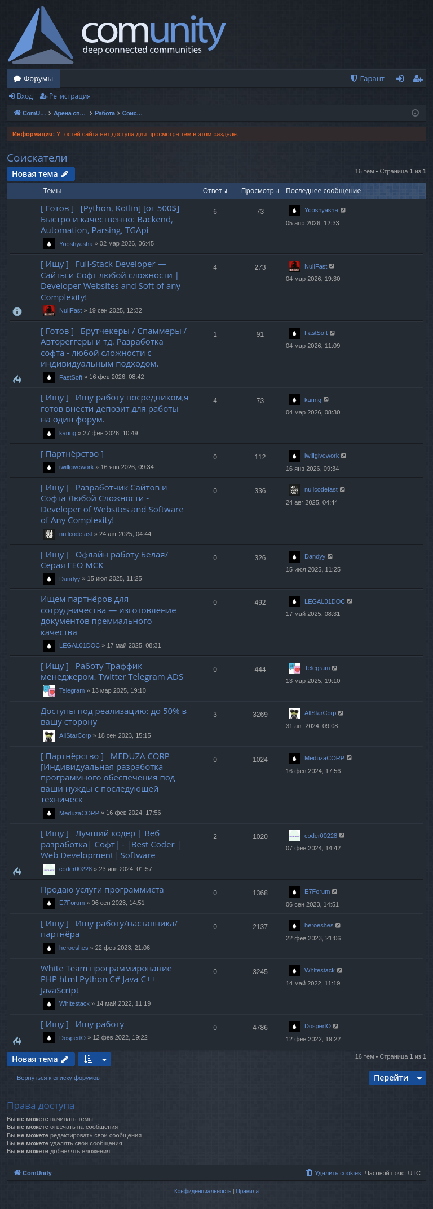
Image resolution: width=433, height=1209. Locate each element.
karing (67, 433)
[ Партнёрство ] (74, 453)
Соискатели (37, 157)
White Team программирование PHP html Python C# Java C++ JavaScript (106, 979)
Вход (25, 96)
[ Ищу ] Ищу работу (82, 1023)
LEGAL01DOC (79, 645)
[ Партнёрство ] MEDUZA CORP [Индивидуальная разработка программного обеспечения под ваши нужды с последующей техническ (108, 777)
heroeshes (73, 947)
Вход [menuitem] (402, 80)
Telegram (72, 690)
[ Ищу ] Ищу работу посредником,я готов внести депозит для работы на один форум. (115, 408)
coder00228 (75, 869)
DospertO (72, 1037)
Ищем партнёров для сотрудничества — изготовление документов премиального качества (108, 615)
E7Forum (72, 902)
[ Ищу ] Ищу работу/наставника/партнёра (109, 928)
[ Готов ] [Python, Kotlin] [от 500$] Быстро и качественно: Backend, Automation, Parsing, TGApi (110, 218)
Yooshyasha (76, 243)
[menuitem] (367, 78)
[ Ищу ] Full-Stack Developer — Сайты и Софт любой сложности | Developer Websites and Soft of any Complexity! (110, 280)
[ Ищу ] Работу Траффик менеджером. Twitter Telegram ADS (112, 671)
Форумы (38, 78)
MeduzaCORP (79, 813)
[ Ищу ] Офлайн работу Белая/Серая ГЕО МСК (104, 559)
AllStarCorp (75, 735)
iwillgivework (76, 466)
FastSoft (70, 377)
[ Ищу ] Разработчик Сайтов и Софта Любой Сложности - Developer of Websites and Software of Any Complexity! (112, 503)
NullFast (70, 310)
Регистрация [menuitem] (420, 80)
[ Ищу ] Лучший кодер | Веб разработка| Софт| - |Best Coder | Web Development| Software (111, 843)
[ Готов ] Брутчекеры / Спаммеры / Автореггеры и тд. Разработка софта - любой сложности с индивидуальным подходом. (114, 347)
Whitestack (74, 1003)
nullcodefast (75, 533)
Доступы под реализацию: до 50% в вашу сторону (114, 716)
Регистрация (70, 96)
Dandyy (69, 578)
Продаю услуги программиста (102, 889)
